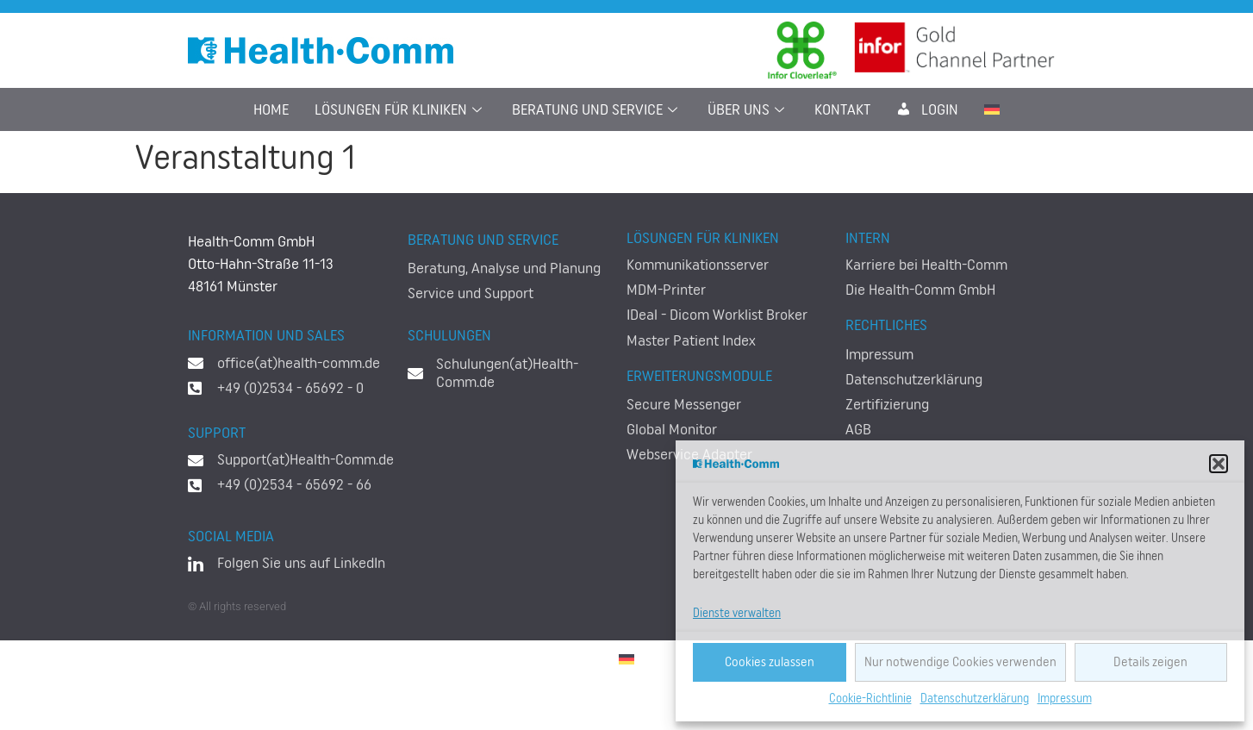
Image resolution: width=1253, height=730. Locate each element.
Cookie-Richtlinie (870, 699)
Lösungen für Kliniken (400, 109)
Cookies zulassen (769, 662)
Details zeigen (1150, 662)
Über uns (748, 109)
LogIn (927, 109)
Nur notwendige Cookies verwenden (960, 662)
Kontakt (842, 109)
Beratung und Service (597, 109)
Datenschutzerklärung (974, 699)
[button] (1218, 463)
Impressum (1065, 699)
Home (271, 109)
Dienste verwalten (737, 614)
